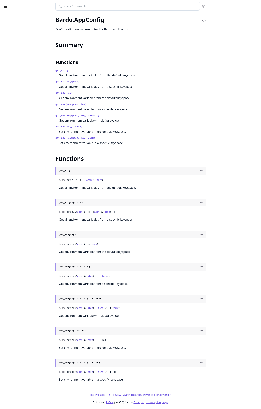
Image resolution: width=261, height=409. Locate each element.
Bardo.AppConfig (13, 248)
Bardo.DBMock (12, 375)
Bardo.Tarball (11, 226)
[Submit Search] (87, 6)
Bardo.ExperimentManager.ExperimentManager (26, 98)
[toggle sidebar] (49, 5)
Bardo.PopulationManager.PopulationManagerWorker (26, 167)
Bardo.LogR (10, 113)
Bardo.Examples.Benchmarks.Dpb (24, 352)
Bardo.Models (11, 275)
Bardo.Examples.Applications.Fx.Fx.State (26, 49)
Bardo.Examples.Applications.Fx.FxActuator (26, 54)
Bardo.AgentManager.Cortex (21, 298)
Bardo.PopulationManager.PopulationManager (26, 152)
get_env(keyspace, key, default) (105, 115)
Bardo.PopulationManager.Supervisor (26, 177)
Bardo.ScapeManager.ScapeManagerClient (26, 201)
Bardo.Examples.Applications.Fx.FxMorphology (26, 59)
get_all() (89, 70)
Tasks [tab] (39, 15)
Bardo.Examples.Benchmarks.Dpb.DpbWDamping (26, 84)
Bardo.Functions (13, 387)
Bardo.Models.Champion (18, 118)
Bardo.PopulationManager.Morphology (26, 335)
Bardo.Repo (10, 187)
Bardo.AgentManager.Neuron (21, 303)
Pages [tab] (7, 15)
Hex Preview (141, 394)
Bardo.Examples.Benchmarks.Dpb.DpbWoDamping (26, 89)
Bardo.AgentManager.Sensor (20, 307)
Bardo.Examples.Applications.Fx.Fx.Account (26, 35)
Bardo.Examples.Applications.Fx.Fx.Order (26, 40)
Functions (12, 259)
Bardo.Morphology (14, 123)
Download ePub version (184, 394)
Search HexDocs (159, 394)
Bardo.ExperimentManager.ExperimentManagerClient (26, 103)
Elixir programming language (178, 402)
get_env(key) (91, 93)
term (126, 180)
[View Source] (228, 171)
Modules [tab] (22, 15)
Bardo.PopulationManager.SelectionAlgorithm (26, 340)
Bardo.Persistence (14, 128)
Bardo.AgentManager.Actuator (22, 293)
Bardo (8, 4)
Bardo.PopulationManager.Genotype (26, 330)
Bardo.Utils (10, 397)
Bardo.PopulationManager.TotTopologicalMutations (26, 182)
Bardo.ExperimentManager (19, 270)
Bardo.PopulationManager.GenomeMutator (26, 325)
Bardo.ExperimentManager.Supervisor (26, 108)
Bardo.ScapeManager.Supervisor (23, 221)
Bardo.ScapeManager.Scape (20, 192)
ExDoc (137, 402)
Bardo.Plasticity (12, 133)
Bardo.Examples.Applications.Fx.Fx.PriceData (26, 44)
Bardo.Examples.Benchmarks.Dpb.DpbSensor (26, 79)
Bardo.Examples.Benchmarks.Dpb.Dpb (26, 69)
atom (116, 180)
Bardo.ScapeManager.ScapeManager (25, 197)
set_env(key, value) (96, 126)
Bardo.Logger (11, 392)
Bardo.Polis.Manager (16, 138)
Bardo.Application (14, 266)
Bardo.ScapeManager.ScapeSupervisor (26, 206)
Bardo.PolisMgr (12, 280)
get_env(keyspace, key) (98, 104)
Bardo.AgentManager (16, 243)
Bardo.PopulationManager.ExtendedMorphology (26, 147)
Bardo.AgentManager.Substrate (22, 312)
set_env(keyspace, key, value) (103, 138)
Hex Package (124, 394)
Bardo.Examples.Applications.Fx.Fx (24, 30)
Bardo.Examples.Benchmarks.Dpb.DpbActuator (26, 74)
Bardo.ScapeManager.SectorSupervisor (26, 216)
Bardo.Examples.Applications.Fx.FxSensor (26, 64)
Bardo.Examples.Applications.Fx (23, 25)
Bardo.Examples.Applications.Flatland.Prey (26, 20)
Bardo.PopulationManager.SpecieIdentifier (26, 172)
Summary (12, 255)
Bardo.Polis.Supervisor (17, 143)
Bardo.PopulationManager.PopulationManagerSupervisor (26, 162)
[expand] (51, 21)
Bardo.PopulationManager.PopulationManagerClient (26, 157)
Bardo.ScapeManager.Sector (20, 211)
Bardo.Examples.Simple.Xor (20, 357)
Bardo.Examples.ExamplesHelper (23, 94)
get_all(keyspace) (95, 81)
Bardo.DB (9, 370)
